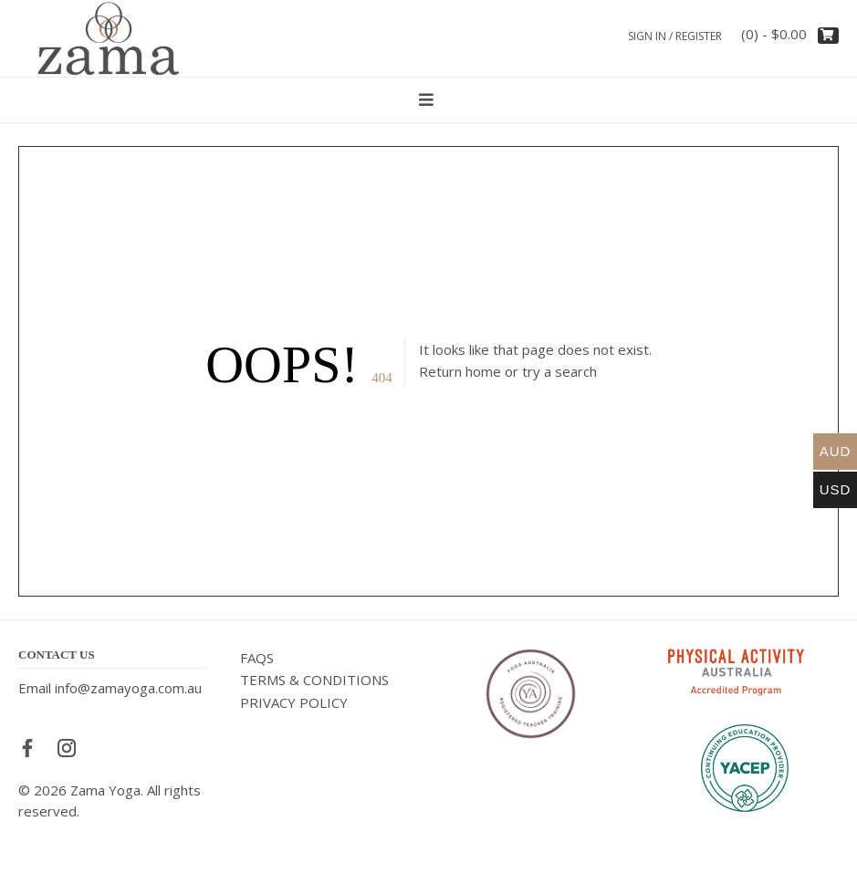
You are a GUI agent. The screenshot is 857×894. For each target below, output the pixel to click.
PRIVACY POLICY (294, 702)
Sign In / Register (675, 36)
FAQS (257, 658)
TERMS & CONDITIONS (314, 679)
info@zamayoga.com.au (128, 688)
